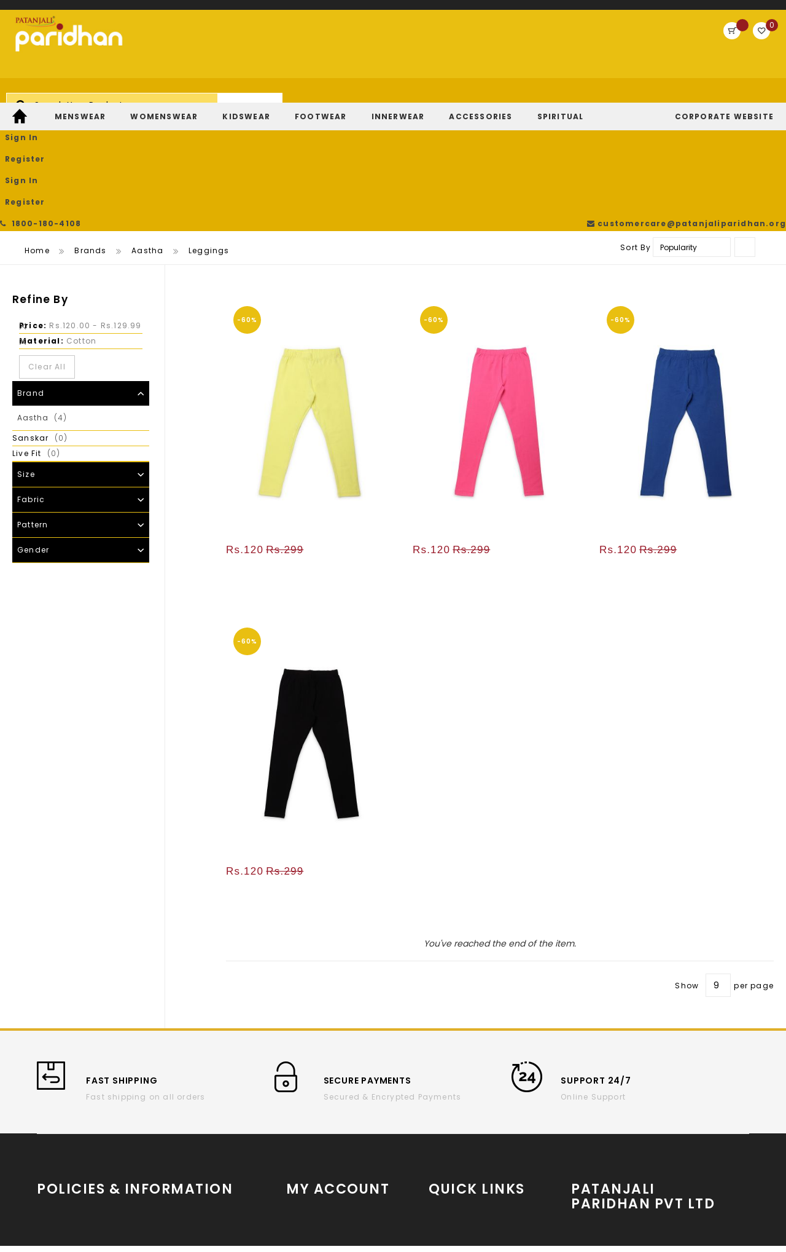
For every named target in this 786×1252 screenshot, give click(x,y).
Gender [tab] (33, 432)
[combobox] (323, 51)
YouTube (447, 1109)
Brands (90, 133)
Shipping (57, 1142)
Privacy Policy (182, 1124)
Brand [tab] (30, 275)
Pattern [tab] (32, 407)
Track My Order (319, 1124)
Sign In (639, 46)
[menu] (393, 100)
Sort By (635, 130)
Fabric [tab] (31, 382)
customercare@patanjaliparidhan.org (690, 12)
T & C (48, 1124)
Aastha (147, 133)
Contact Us (177, 1142)
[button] (390, 191)
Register (692, 46)
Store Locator (649, 1154)
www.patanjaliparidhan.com (648, 1103)
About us (56, 1105)
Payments (58, 1179)
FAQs (163, 1161)
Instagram (452, 1127)
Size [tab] (26, 357)
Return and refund (77, 1161)
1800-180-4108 (43, 12)
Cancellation (181, 1105)
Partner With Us (649, 1125)
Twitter (443, 1146)
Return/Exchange (324, 1142)
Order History (314, 1105)
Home (37, 133)
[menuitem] (21, 100)
